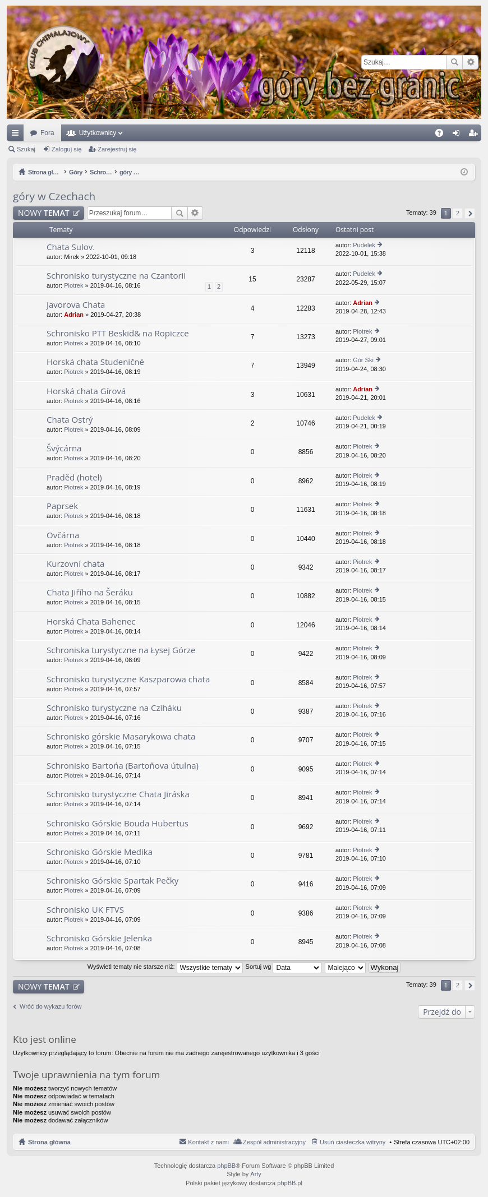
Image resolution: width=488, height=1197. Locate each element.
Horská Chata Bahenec (91, 621)
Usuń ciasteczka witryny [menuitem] (352, 1142)
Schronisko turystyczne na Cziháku (114, 708)
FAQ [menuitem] (443, 135)
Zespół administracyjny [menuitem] (274, 1142)
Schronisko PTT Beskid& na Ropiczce (118, 333)
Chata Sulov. (71, 247)
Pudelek (364, 245)
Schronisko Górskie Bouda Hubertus (117, 823)
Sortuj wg (284, 966)
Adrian (74, 314)
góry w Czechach (54, 196)
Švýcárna (64, 448)
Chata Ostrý (70, 419)
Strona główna (49, 1142)
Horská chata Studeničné (95, 362)
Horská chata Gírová (86, 391)
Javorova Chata (76, 304)
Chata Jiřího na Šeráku (90, 592)
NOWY (44, 212)
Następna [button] (469, 213)
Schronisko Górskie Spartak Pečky (112, 880)
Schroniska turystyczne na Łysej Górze (121, 650)
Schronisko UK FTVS (85, 909)
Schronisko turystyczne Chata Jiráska (118, 794)
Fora (47, 133)
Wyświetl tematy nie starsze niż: (165, 966)
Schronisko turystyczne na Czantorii (116, 275)
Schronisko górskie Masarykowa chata (121, 736)
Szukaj (454, 62)
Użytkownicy (98, 133)
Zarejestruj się (117, 149)
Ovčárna (63, 535)
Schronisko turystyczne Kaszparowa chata (128, 679)
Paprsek (62, 506)
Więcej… (17, 135)
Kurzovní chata (75, 563)
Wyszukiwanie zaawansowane (470, 62)
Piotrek (73, 285)
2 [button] (457, 213)
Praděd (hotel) (74, 477)
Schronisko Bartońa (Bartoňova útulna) (123, 765)
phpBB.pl (289, 1183)
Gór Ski (363, 360)
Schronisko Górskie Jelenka (99, 938)
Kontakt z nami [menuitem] (208, 1142)
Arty (255, 1174)
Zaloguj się (66, 149)
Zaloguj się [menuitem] (458, 135)
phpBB (226, 1165)
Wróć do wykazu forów (50, 1006)
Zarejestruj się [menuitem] (475, 135)
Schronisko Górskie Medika (100, 852)
